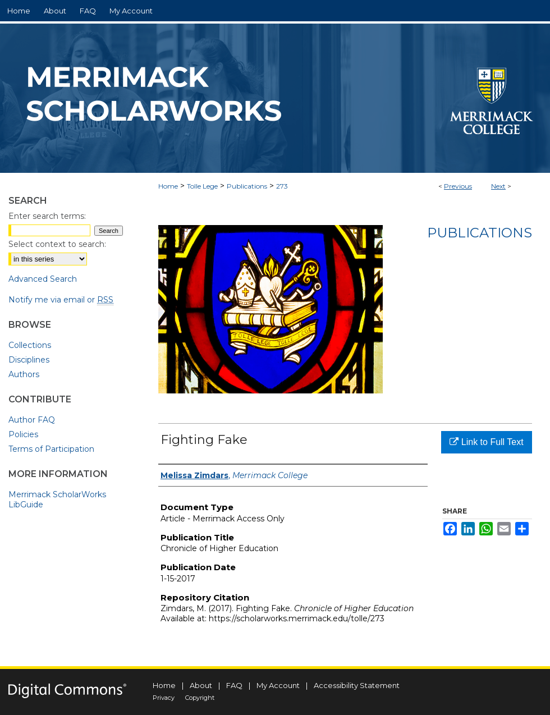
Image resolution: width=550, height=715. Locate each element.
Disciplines (28, 360)
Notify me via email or (60, 300)
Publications (247, 186)
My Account (278, 685)
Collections (29, 345)
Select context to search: (57, 244)
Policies (23, 434)
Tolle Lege (202, 186)
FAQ (234, 685)
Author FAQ (31, 420)
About (201, 685)
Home (168, 186)
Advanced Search (42, 279)
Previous (458, 186)
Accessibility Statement (357, 685)
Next (498, 186)
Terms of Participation (51, 449)
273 (282, 186)
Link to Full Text (486, 442)
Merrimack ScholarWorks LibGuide (57, 499)
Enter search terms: (47, 216)
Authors (23, 374)
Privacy (164, 698)
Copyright (199, 698)
